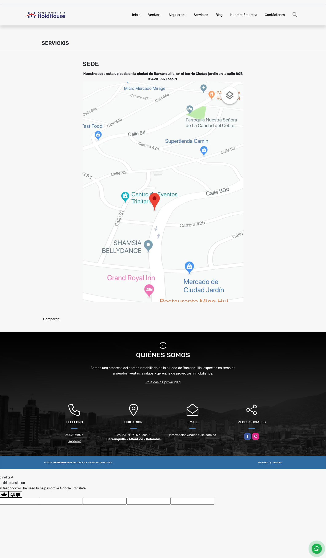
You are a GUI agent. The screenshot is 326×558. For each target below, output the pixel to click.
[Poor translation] (15, 494)
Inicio (136, 15)
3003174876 (74, 435)
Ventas (153, 15)
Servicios (201, 15)
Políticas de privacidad (163, 382)
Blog (219, 15)
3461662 (74, 441)
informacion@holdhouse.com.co (192, 435)
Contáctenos (275, 15)
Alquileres (176, 15)
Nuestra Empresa (243, 15)
